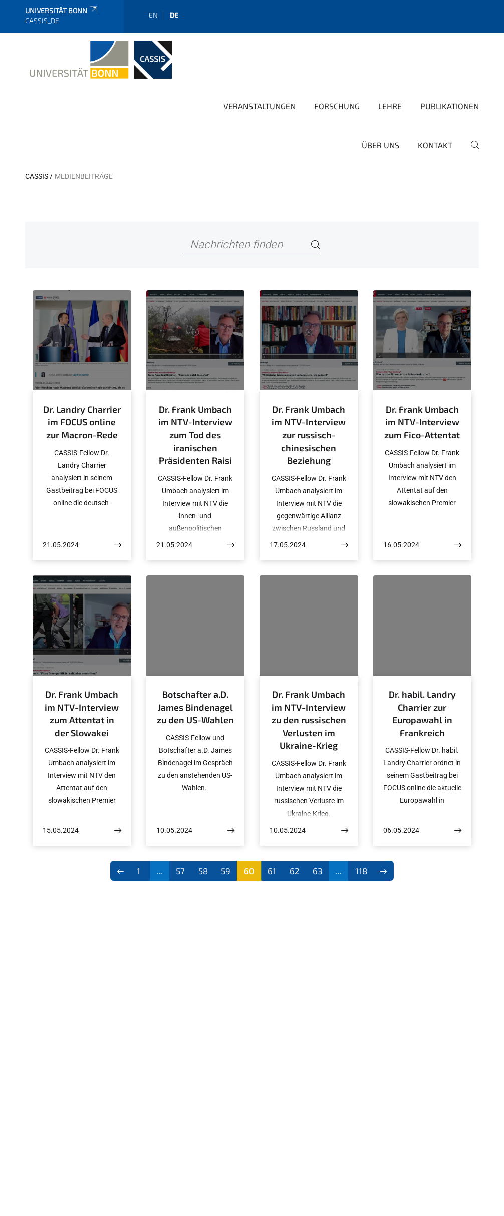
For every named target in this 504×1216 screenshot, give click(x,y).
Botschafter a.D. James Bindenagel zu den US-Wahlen (195, 707)
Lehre (390, 106)
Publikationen (449, 106)
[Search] (315, 245)
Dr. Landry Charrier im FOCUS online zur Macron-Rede (82, 421)
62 (295, 871)
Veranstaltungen (259, 106)
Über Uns (380, 145)
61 (272, 871)
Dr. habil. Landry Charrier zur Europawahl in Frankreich (422, 713)
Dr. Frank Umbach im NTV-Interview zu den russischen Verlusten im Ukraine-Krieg (309, 720)
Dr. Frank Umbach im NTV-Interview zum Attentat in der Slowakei (82, 713)
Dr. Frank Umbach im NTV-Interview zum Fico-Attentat (422, 421)
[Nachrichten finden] (252, 245)
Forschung (337, 106)
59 (225, 871)
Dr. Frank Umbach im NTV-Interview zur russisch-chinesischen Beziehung (309, 434)
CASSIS (36, 176)
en (153, 15)
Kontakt (435, 145)
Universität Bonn (62, 10)
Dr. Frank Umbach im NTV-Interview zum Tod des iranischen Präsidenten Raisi (195, 434)
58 (203, 871)
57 (180, 871)
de (174, 15)
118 (361, 871)
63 (317, 871)
